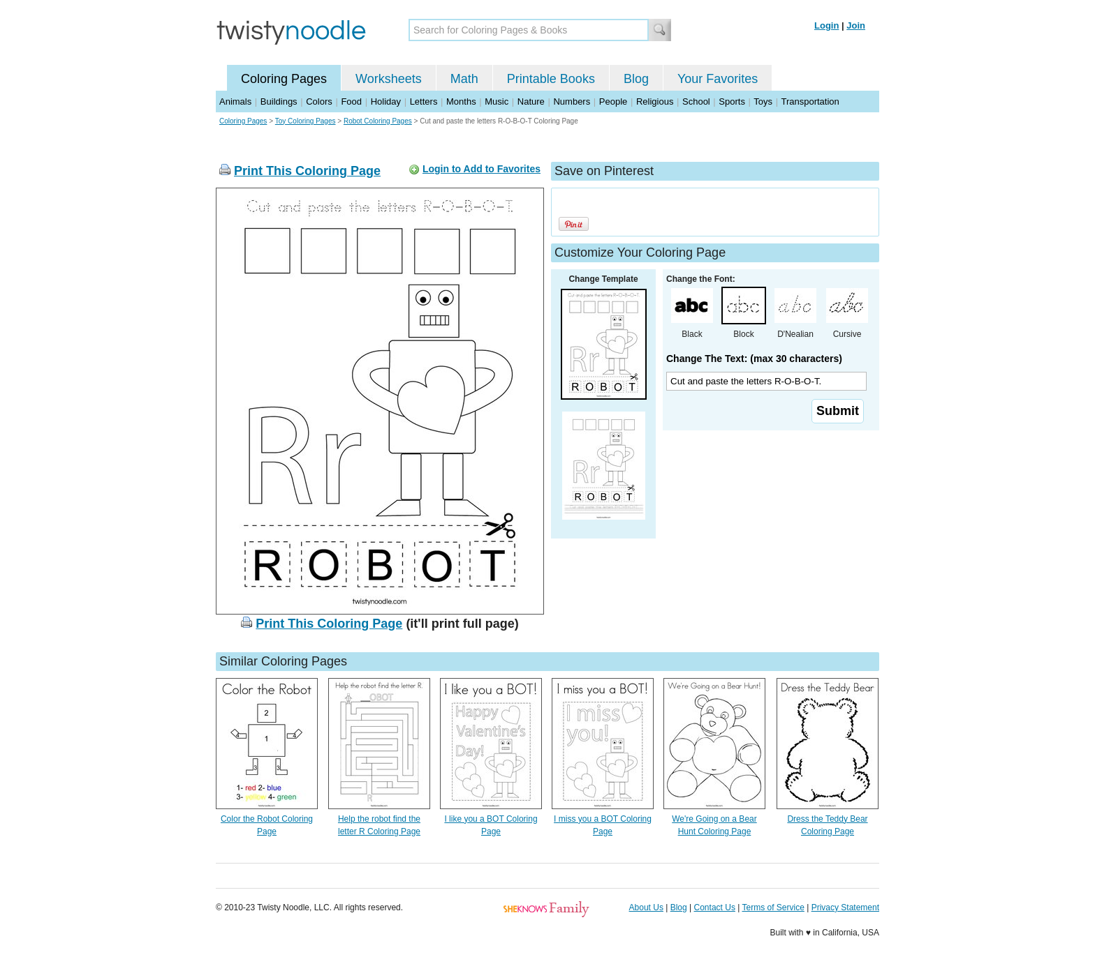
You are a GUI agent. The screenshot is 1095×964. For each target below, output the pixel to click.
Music (496, 101)
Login (826, 25)
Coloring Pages (284, 79)
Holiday (386, 101)
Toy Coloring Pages (305, 121)
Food (351, 101)
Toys (763, 101)
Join (855, 25)
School (696, 101)
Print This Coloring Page (307, 171)
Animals (235, 101)
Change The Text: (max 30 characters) (754, 358)
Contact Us (714, 907)
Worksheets (388, 79)
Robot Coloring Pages (378, 121)
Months (461, 101)
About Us (646, 907)
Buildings (278, 101)
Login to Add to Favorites (481, 168)
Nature (531, 101)
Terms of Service (773, 907)
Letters (424, 101)
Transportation (810, 101)
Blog (636, 79)
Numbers (571, 101)
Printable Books (551, 79)
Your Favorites (717, 79)
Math (464, 79)
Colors (319, 101)
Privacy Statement (845, 907)
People (613, 101)
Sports (732, 101)
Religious (654, 101)
